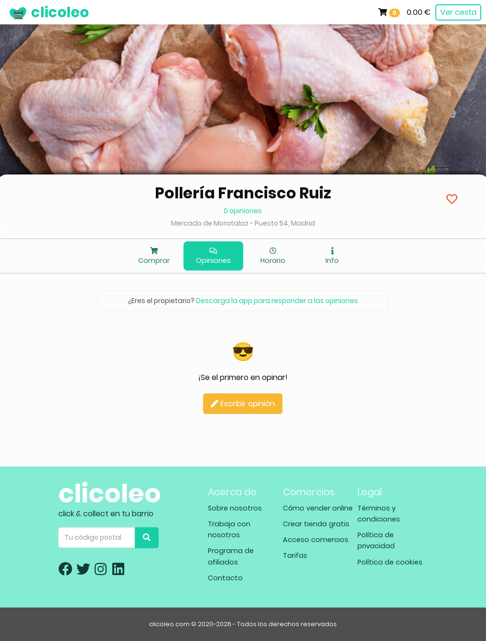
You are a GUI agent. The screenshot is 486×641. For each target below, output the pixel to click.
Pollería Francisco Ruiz (243, 193)
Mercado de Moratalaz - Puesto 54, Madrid (243, 223)
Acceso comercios (315, 539)
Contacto (225, 578)
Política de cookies (389, 562)
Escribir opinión (243, 403)
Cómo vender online (318, 508)
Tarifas (295, 555)
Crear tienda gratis (316, 524)
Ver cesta (458, 12)
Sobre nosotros (235, 508)
